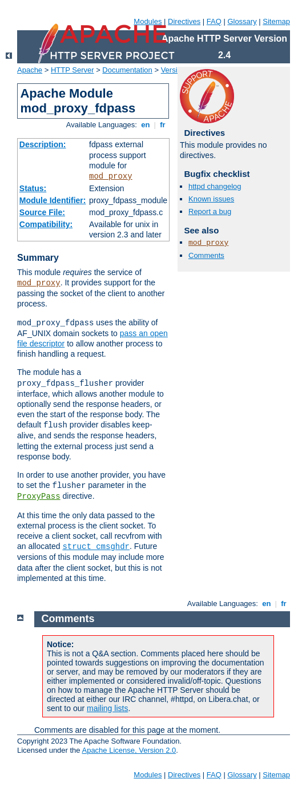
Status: (32, 188)
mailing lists (107, 708)
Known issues (211, 199)
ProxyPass (39, 496)
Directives (184, 21)
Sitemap (276, 21)
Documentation (127, 70)
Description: (42, 144)
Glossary (241, 21)
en (145, 124)
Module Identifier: (52, 200)
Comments (206, 255)
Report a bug (209, 211)
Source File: (42, 212)
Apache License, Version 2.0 (129, 750)
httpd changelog (214, 186)
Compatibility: (46, 224)
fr (163, 124)
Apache (29, 70)
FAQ (214, 21)
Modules (148, 21)
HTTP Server (72, 70)
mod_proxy (110, 176)
